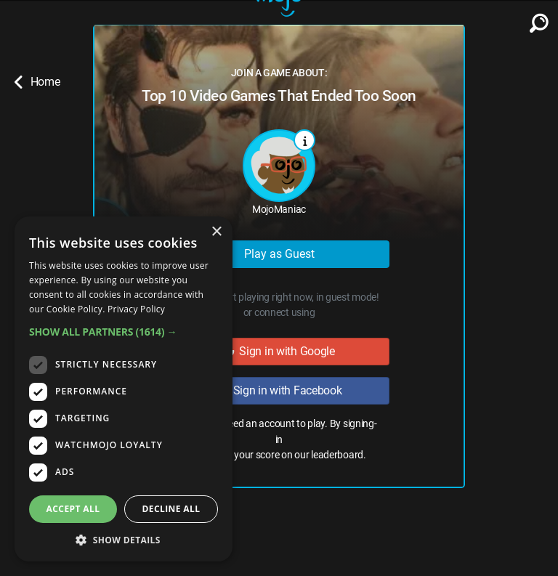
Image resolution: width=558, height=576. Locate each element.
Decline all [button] (171, 509)
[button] (123, 331)
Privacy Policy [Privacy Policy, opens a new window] (136, 309)
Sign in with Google (279, 351)
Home (37, 82)
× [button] (216, 232)
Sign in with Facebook (278, 390)
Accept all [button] (73, 509)
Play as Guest (279, 254)
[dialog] (123, 388)
